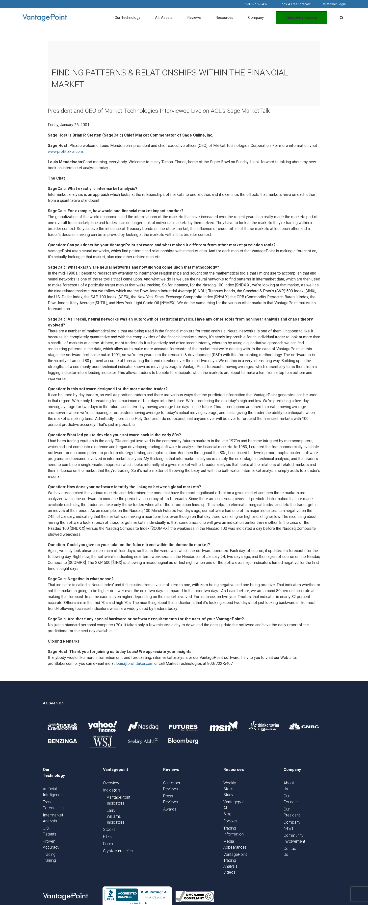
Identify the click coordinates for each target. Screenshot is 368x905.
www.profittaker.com (65, 151)
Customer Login (334, 4)
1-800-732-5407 (256, 4)
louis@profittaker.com (134, 663)
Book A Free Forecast (295, 4)
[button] (341, 17)
